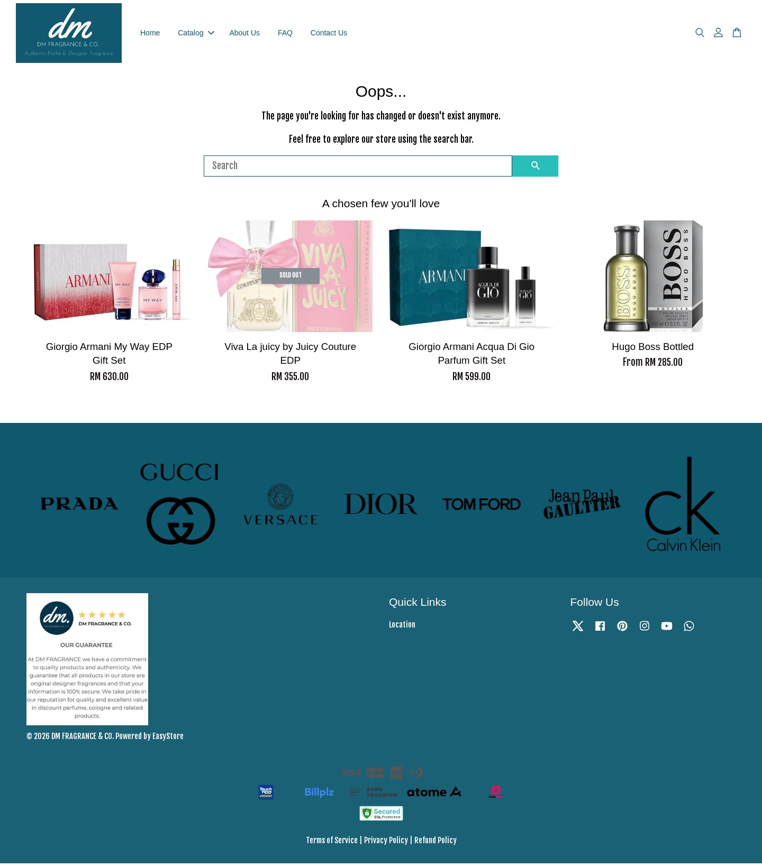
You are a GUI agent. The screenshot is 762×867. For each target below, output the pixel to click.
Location (402, 629)
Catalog (196, 34)
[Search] (358, 169)
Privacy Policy (386, 844)
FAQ (285, 34)
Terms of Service (332, 844)
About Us (244, 34)
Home (150, 34)
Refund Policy (435, 844)
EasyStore (168, 740)
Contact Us (329, 34)
